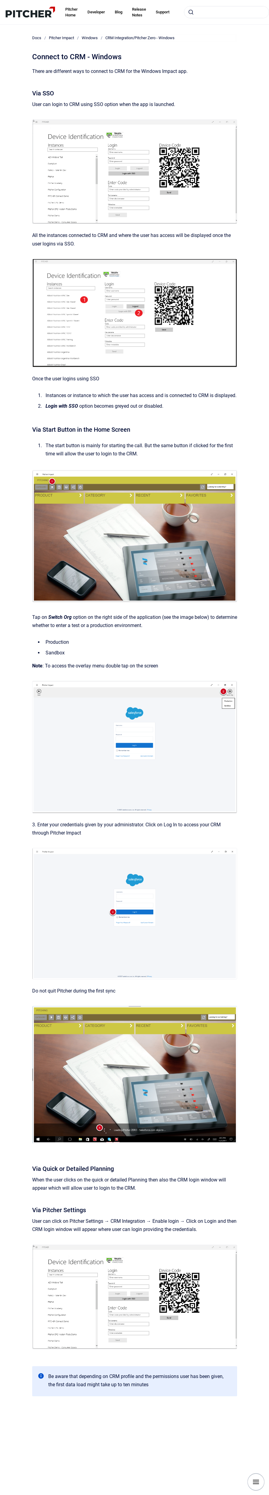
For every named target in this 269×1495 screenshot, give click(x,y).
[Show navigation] (256, 1482)
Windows (90, 38)
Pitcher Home (71, 12)
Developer (96, 12)
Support (162, 12)
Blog (118, 12)
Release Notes (139, 12)
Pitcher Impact (61, 38)
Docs (36, 38)
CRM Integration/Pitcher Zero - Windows (140, 38)
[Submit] (191, 12)
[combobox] (226, 12)
